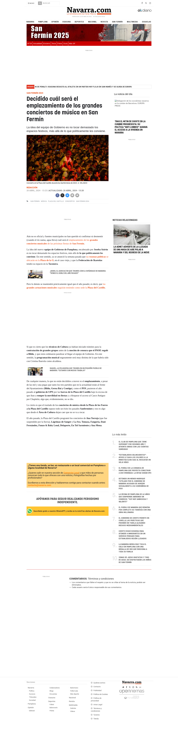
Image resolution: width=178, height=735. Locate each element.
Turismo (96, 715)
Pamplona (43, 21)
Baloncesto (53, 708)
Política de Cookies (100, 694)
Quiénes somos (99, 683)
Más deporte (74, 694)
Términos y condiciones (101, 578)
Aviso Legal (97, 705)
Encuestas (53, 694)
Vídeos (72, 711)
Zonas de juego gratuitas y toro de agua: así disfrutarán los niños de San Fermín (135, 560)
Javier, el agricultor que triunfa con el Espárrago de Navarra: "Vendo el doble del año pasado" (78, 272)
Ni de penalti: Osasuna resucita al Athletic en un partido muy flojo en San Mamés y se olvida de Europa (83, 87)
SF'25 (29, 43)
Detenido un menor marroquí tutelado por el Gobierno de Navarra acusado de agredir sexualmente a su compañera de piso (134, 484)
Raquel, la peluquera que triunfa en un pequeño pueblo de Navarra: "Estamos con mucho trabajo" (76, 369)
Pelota (52, 711)
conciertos (70, 201)
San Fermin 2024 (82, 201)
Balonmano (74, 688)
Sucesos (32, 694)
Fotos (59, 43)
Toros (54, 43)
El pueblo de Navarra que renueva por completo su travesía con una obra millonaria (135, 510)
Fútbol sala (74, 691)
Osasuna (66, 21)
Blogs (52, 691)
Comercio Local (71, 473)
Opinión (55, 21)
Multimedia (132, 21)
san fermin (35, 201)
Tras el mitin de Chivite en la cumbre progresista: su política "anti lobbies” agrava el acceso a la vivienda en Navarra (131, 127)
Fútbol (52, 705)
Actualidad (37, 43)
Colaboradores (55, 688)
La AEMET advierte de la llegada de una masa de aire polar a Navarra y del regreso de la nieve (131, 254)
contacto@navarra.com (39, 485)
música (44, 201)
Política (31, 691)
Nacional (92, 21)
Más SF (72, 43)
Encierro (46, 43)
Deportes (79, 21)
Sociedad (32, 700)
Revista (104, 21)
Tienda (96, 719)
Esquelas (146, 21)
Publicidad (97, 691)
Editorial (32, 711)
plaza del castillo (56, 201)
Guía (65, 43)
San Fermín (117, 21)
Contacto (97, 687)
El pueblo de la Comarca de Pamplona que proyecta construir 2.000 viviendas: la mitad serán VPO (135, 470)
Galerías (73, 708)
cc (140, 687)
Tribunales (32, 697)
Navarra (30, 21)
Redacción (32, 187)
